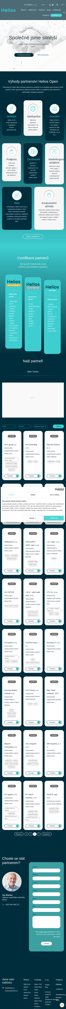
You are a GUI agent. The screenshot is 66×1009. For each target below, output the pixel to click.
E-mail (34, 882)
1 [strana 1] (26, 834)
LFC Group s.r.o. (32, 690)
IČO (33, 906)
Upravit (32, 518)
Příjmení (35, 874)
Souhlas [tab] (11, 495)
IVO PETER (9, 592)
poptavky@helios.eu (11, 991)
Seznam (35, 371)
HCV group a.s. (10, 445)
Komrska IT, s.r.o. (54, 643)
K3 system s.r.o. (10, 643)
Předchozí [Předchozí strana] (19, 834)
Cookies (47, 1004)
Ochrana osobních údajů (48, 994)
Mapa (29, 371)
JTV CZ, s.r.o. (52, 592)
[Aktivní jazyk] (63, 4)
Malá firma (27, 984)
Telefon (34, 890)
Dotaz (34, 914)
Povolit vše (53, 518)
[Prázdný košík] (57, 5)
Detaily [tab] (33, 495)
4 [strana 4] (38, 834)
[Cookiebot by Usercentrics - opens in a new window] (56, 489)
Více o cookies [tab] (54, 495)
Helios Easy (38, 987)
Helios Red (38, 984)
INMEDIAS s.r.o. (10, 542)
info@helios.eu (10, 988)
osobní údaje (43, 932)
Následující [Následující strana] (46, 834)
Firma (34, 898)
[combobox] (9, 426)
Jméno (34, 867)
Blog (46, 987)
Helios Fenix (38, 1001)
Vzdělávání (59, 989)
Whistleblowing (60, 994)
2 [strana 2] (30, 834)
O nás (47, 980)
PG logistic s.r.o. (10, 794)
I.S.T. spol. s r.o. (53, 542)
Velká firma (27, 992)
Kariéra (47, 984)
